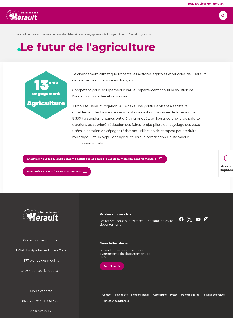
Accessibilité (160, 303)
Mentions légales (140, 303)
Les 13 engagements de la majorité (99, 43)
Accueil (21, 43)
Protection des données (115, 309)
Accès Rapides (226, 163)
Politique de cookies (213, 303)
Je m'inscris (112, 275)
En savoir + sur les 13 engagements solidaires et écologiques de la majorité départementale (92, 167)
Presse (173, 303)
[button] (60, 14)
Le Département (41, 43)
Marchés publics (190, 303)
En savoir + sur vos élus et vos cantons (54, 180)
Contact (106, 303)
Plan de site (121, 303)
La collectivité (65, 43)
